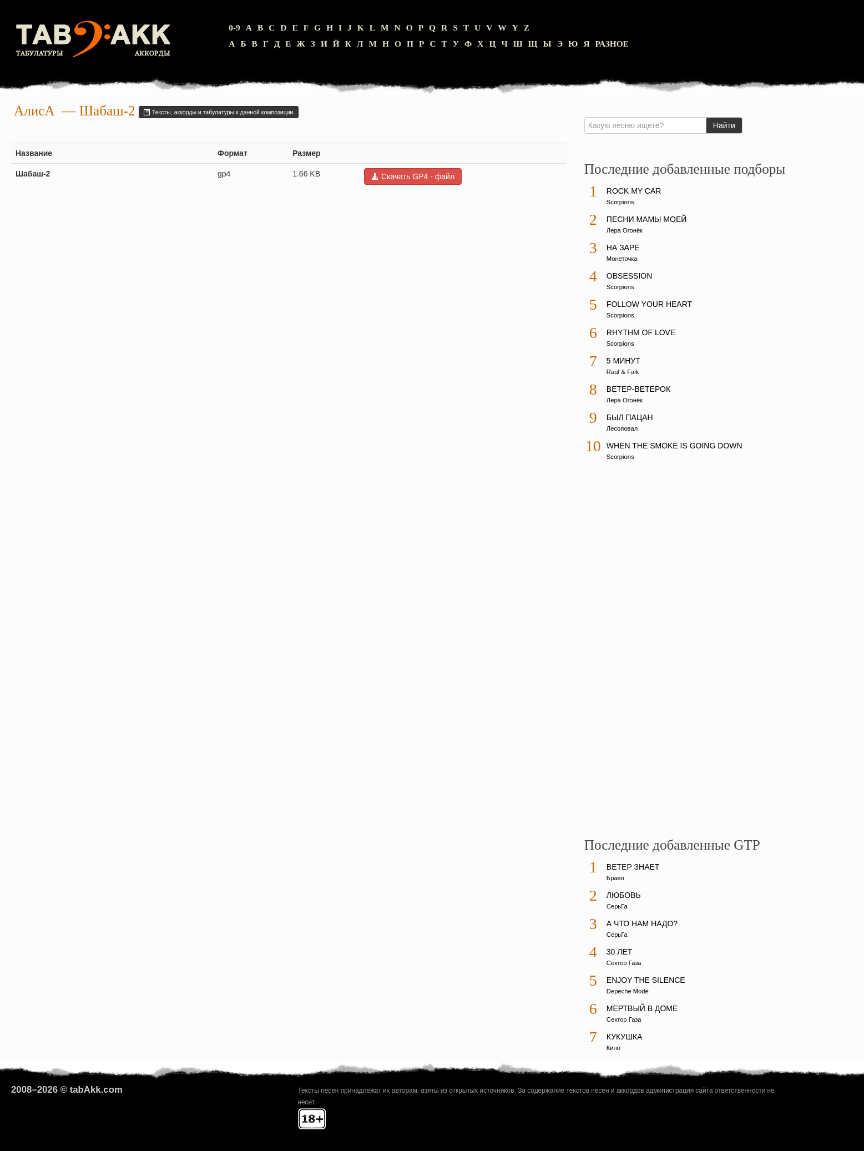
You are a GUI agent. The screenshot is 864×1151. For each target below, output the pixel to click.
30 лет (620, 951)
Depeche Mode (628, 991)
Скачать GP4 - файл (412, 176)
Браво (615, 878)
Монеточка (622, 258)
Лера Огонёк (625, 230)
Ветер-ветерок (638, 389)
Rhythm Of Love (641, 332)
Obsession (629, 275)
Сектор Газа (624, 963)
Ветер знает (633, 866)
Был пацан (630, 417)
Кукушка (625, 1036)
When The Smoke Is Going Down (674, 445)
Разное (612, 43)
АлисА (34, 110)
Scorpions (620, 202)
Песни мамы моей (646, 219)
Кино (613, 1047)
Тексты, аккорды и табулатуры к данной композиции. (219, 112)
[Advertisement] (667, 654)
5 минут (623, 360)
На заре (623, 247)
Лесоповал (622, 428)
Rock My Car (634, 190)
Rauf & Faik (623, 371)
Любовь (624, 895)
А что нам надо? (642, 923)
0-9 (234, 27)
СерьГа (617, 906)
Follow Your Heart (649, 304)
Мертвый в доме (642, 1008)
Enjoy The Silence (646, 980)
